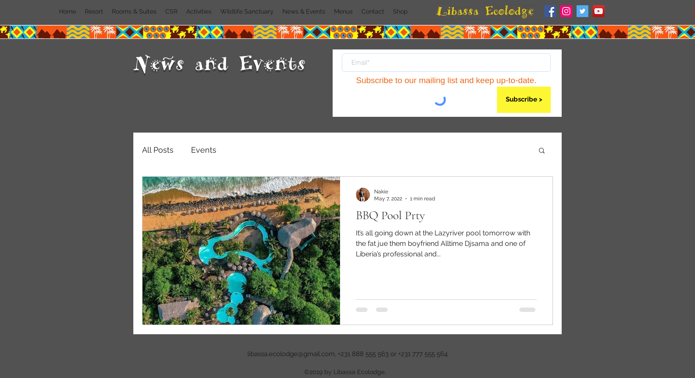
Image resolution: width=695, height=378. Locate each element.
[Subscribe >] (524, 100)
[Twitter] (582, 11)
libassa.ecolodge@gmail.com (291, 354)
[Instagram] (566, 11)
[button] (542, 151)
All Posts (158, 149)
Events (203, 149)
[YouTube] (599, 11)
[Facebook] (550, 11)
